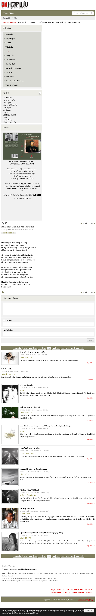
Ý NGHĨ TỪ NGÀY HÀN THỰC (32, 352)
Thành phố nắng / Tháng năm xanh (33, 469)
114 (53, 348)
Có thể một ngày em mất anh (31, 448)
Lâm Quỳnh (7, 108)
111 (40, 348)
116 (62, 348)
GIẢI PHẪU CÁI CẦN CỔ (30, 407)
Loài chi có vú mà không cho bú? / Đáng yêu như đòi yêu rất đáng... (45, 426)
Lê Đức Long (7, 120)
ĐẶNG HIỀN (24, 474)
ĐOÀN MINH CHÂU (27, 454)
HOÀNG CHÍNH (8, 233)
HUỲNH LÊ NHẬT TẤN (28, 495)
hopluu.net (59, 600)
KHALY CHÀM (25, 514)
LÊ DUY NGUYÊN (9, 122)
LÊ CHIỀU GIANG (9, 115)
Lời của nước (6, 369)
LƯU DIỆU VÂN (25, 538)
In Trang (2, 292)
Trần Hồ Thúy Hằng (8, 374)
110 (35, 348)
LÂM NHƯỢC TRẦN (10, 105)
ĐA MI (22, 390)
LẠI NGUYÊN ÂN (9, 100)
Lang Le (5, 112)
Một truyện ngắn (26, 385)
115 (58, 348)
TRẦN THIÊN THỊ (26, 358)
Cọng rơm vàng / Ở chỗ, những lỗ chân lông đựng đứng (41, 533)
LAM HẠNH (7, 103)
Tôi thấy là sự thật (27, 508)
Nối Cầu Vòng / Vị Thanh (29, 490)
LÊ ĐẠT (5, 117)
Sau (91, 223)
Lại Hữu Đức (7, 98)
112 (44, 348)
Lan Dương (7, 110)
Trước (85, 223)
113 (49, 348)
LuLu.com (35, 184)
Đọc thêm (90, 363)
